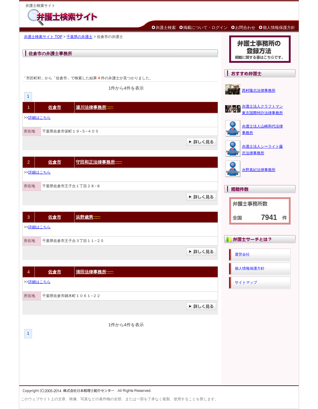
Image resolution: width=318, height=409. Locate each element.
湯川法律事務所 (91, 107)
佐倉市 (54, 107)
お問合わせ (245, 27)
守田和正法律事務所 (95, 162)
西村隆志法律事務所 (258, 90)
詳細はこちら (39, 117)
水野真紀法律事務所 (258, 170)
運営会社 (242, 254)
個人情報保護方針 (279, 27)
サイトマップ (246, 282)
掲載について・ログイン (205, 27)
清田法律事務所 (91, 271)
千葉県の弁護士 (79, 37)
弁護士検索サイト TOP (43, 37)
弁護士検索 (166, 27)
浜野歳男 (84, 217)
